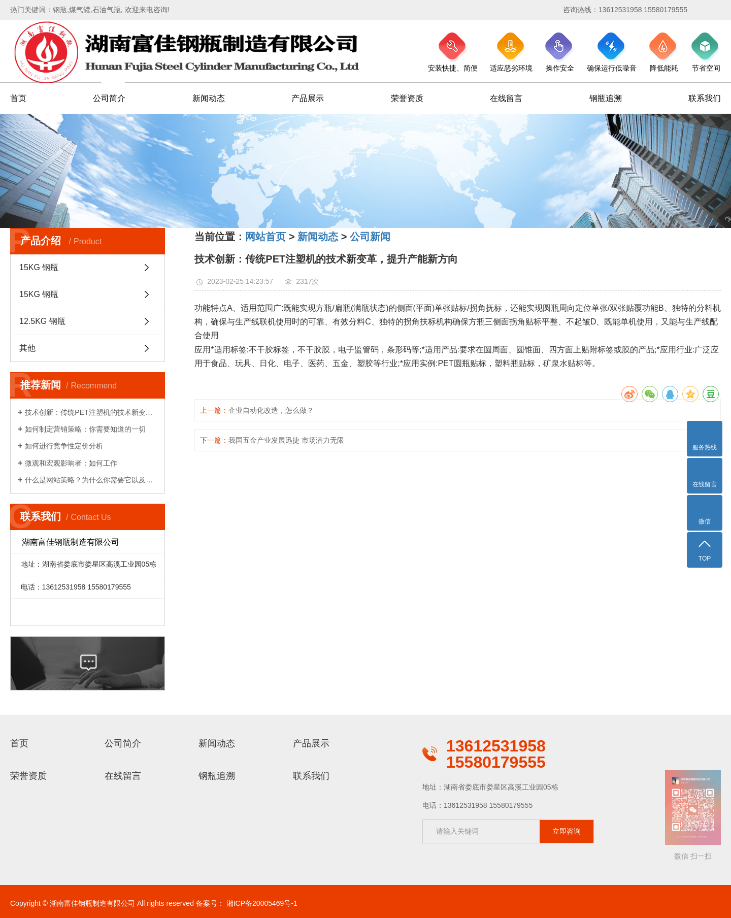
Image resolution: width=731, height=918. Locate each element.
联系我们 (704, 98)
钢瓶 (60, 10)
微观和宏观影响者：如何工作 (71, 463)
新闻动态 (208, 98)
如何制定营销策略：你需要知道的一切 (85, 429)
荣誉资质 (407, 98)
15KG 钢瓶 (38, 267)
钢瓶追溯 (605, 98)
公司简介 (109, 98)
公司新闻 (370, 236)
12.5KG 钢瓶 (42, 321)
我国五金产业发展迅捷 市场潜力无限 (286, 440)
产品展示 (307, 98)
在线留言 (506, 98)
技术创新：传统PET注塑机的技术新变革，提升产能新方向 (91, 412)
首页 (18, 98)
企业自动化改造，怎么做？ (271, 410)
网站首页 (265, 236)
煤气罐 (79, 10)
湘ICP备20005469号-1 (261, 903)
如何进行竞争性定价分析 (64, 446)
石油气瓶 (106, 10)
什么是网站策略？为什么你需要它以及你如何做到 (91, 480)
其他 (27, 348)
